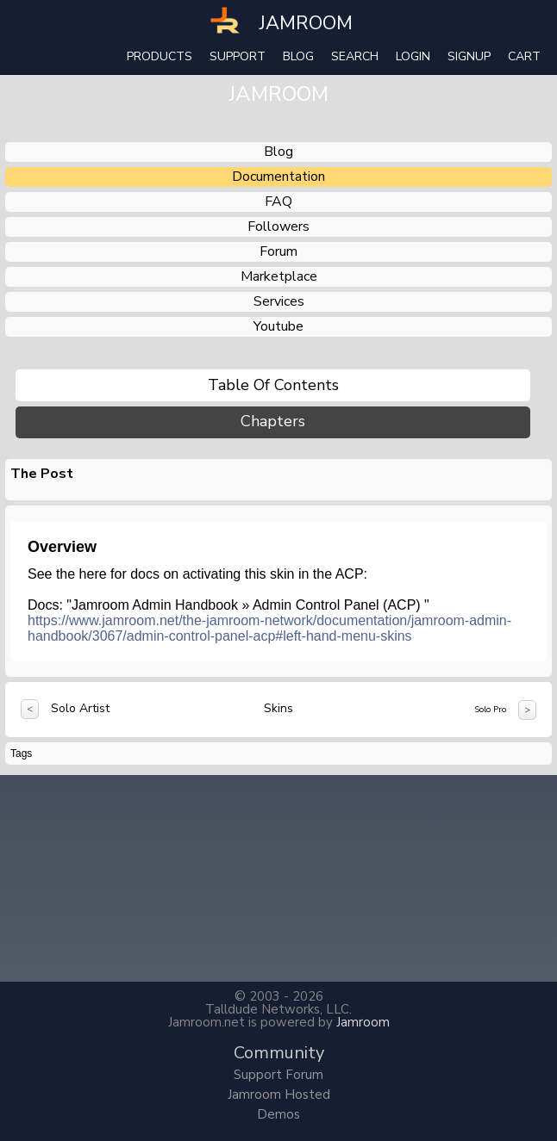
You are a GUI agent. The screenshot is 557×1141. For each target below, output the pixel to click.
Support (238, 56)
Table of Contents (273, 385)
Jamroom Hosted (279, 1094)
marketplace (279, 276)
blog (278, 151)
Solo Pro (490, 710)
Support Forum (278, 1074)
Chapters (273, 421)
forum (278, 251)
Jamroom (363, 1022)
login (413, 56)
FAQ (278, 201)
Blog (298, 56)
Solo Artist (80, 708)
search (355, 56)
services (278, 301)
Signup (469, 56)
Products (159, 56)
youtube (278, 326)
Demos (278, 1114)
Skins (278, 708)
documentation (278, 176)
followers (278, 226)
